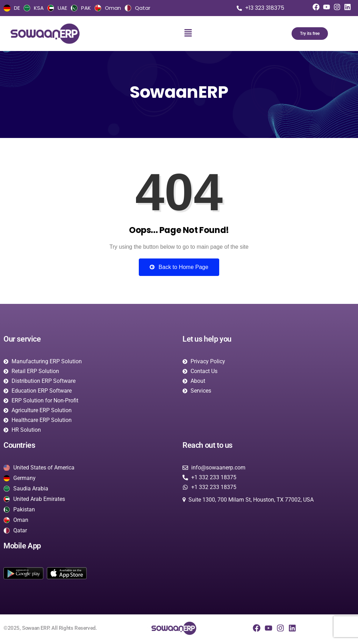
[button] (188, 33)
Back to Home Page (179, 267)
